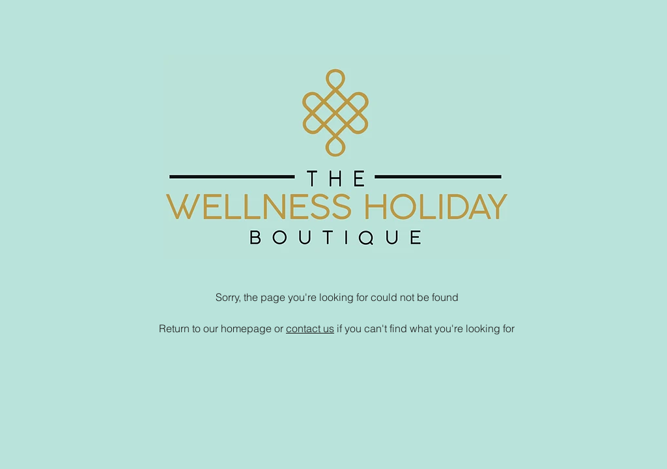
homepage (246, 328)
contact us (310, 328)
